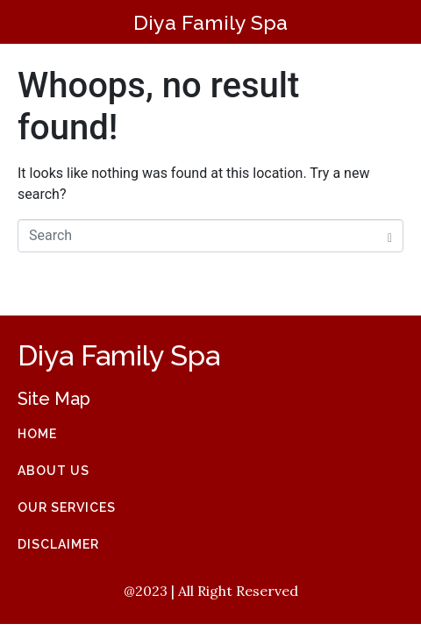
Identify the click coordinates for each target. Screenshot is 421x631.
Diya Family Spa (210, 22)
